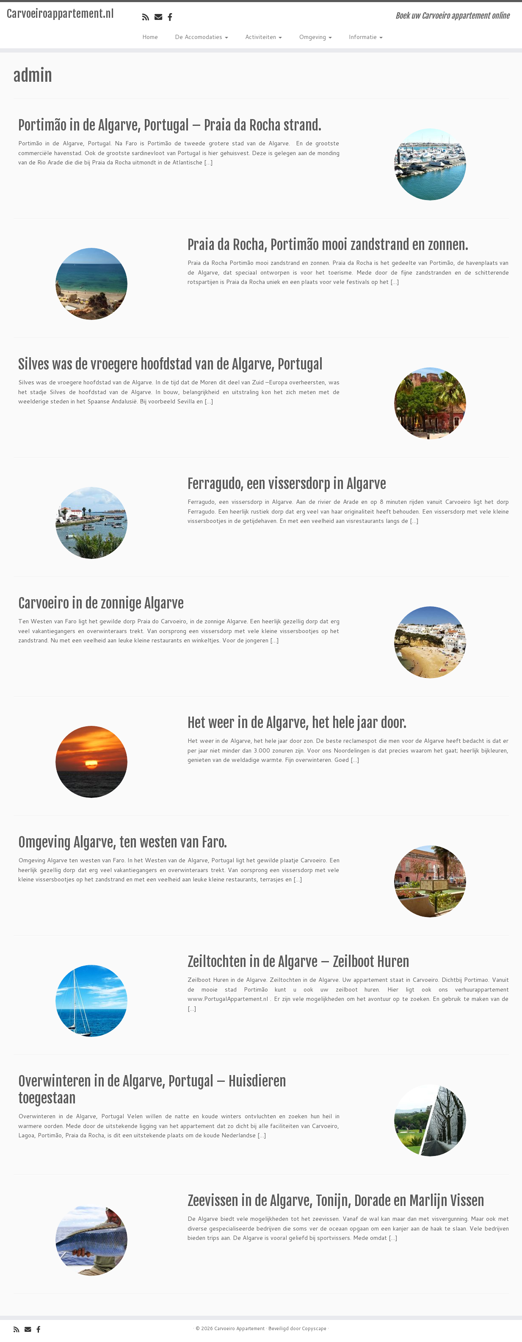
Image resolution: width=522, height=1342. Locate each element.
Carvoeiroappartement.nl (60, 13)
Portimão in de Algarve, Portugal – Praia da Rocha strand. (169, 125)
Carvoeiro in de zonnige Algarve (101, 603)
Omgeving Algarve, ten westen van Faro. (122, 842)
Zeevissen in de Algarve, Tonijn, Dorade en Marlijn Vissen (336, 1200)
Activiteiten (263, 37)
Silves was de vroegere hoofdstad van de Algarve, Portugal (170, 364)
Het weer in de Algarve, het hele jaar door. (297, 722)
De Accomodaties (201, 37)
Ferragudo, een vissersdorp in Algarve (287, 483)
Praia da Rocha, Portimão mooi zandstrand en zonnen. (328, 244)
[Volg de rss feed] (148, 16)
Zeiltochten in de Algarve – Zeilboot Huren (298, 961)
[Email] (161, 16)
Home (150, 37)
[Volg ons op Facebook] (173, 16)
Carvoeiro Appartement (239, 1328)
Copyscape (314, 1328)
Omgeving (315, 37)
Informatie (366, 37)
